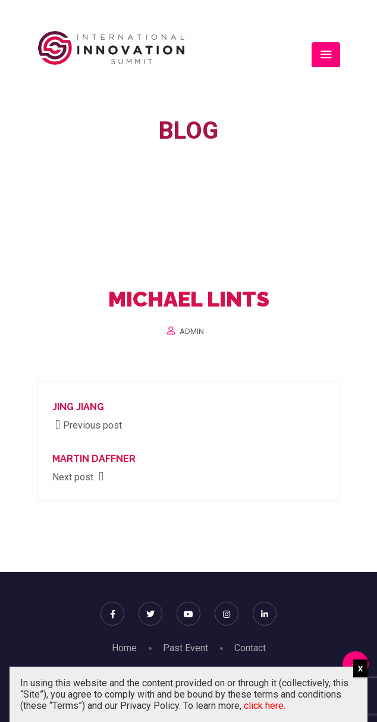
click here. (264, 705)
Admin (192, 331)
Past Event (185, 648)
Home (119, 162)
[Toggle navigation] (326, 54)
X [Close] (360, 668)
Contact (250, 648)
